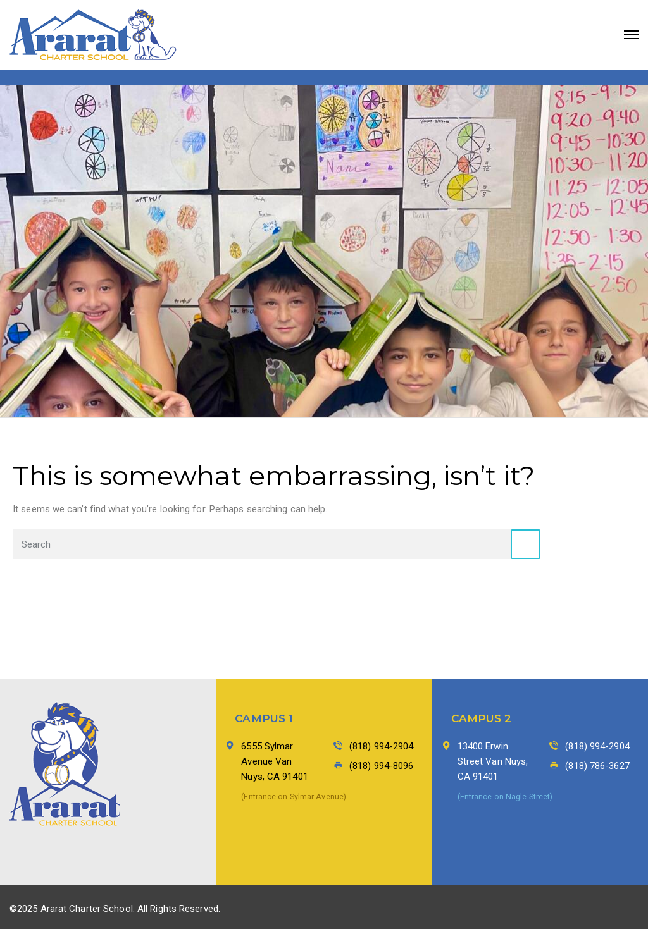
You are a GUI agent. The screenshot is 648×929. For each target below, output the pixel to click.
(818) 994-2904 (381, 746)
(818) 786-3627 (597, 766)
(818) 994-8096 (381, 766)
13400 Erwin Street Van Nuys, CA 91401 (493, 761)
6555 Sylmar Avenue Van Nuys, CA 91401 (274, 761)
